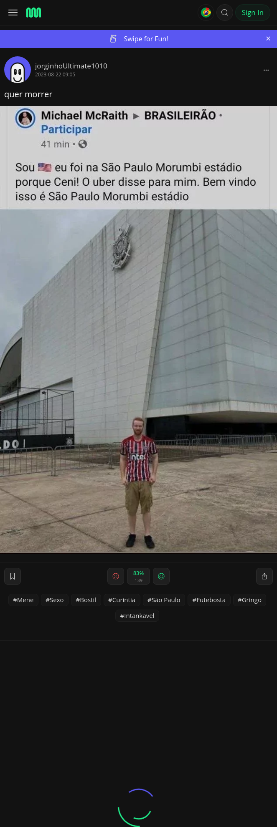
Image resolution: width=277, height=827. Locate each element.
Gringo (252, 599)
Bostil (88, 599)
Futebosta (211, 599)
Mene (25, 599)
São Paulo (166, 599)
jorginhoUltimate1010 (71, 66)
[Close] (268, 38)
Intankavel (139, 615)
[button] (224, 12)
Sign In (253, 12)
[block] (266, 69)
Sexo (57, 599)
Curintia (123, 599)
